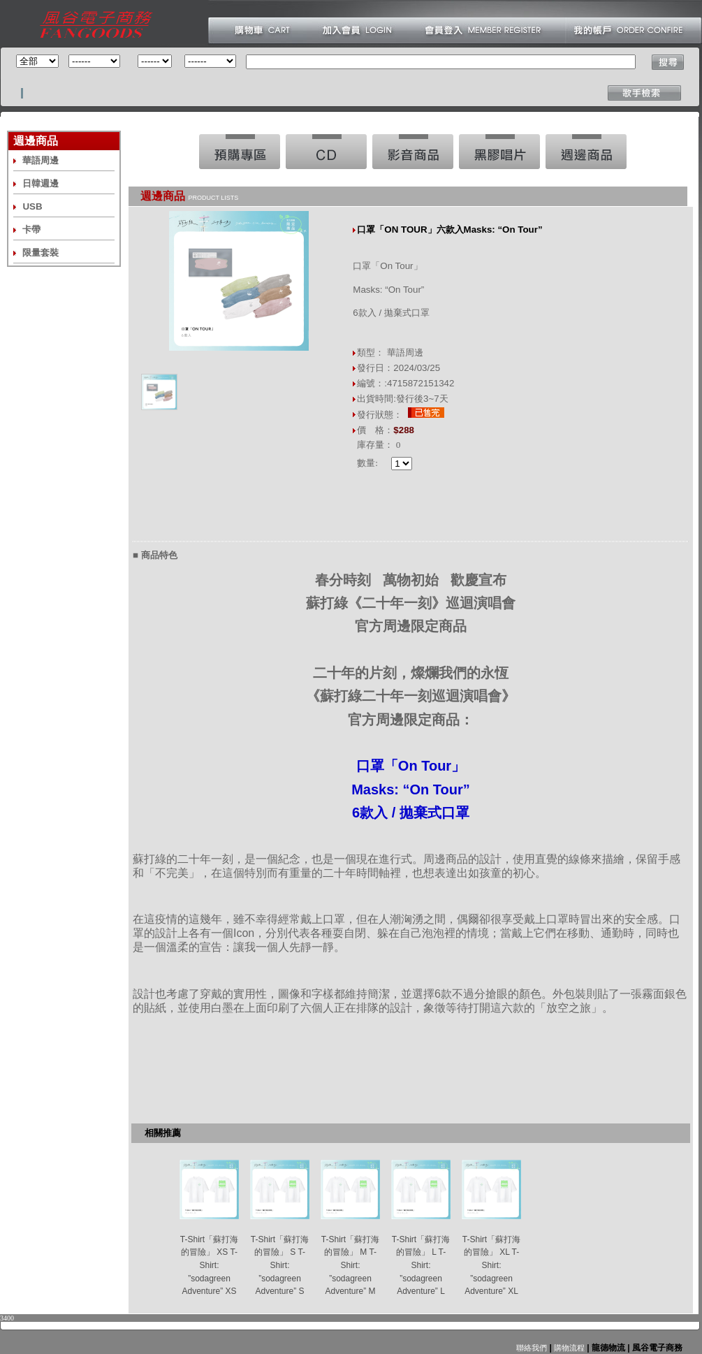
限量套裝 (40, 252)
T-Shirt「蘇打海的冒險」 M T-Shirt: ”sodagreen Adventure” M (350, 1266)
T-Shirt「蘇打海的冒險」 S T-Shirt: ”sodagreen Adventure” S (280, 1266)
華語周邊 (40, 160)
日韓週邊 (40, 183)
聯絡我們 (531, 1348)
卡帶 (31, 229)
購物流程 (568, 1348)
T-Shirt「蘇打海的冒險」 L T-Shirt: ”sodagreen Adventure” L (421, 1266)
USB (32, 206)
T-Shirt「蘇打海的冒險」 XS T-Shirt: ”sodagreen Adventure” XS (209, 1266)
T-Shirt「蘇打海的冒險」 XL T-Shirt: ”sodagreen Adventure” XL (491, 1266)
